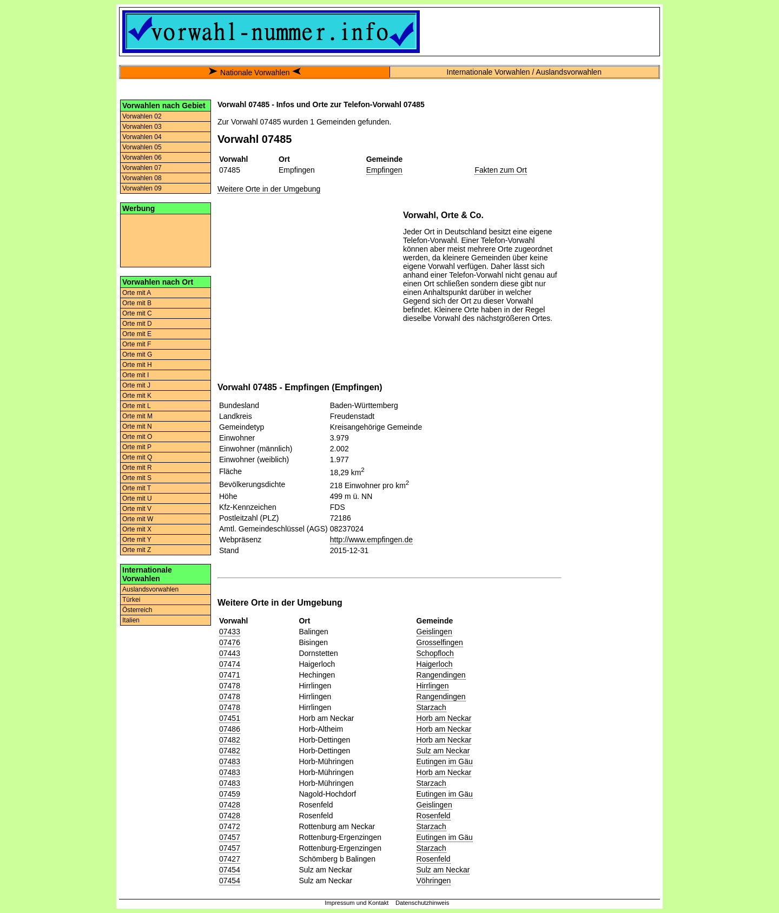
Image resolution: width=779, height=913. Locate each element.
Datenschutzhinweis (422, 902)
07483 (229, 761)
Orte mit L (136, 406)
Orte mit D (137, 323)
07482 (229, 739)
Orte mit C (137, 313)
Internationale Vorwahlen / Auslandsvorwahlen (524, 72)
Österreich (137, 610)
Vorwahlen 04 (142, 137)
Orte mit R (137, 467)
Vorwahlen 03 (142, 126)
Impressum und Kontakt (356, 902)
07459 (229, 794)
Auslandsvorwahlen (150, 589)
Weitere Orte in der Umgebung (268, 189)
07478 (229, 685)
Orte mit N (137, 426)
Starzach (431, 707)
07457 (229, 837)
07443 (229, 653)
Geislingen (434, 631)
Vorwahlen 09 (142, 188)
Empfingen (384, 170)
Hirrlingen (433, 685)
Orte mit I (135, 375)
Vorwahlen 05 (142, 147)
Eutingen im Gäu (445, 761)
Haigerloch (435, 664)
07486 (229, 729)
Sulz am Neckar (443, 750)
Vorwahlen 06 (142, 157)
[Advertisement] (165, 239)
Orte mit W (137, 519)
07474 (229, 664)
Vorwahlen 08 (142, 178)
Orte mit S (136, 478)
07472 (229, 826)
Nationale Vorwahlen (254, 72)
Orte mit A (136, 293)
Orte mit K (136, 395)
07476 (229, 642)
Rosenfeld (434, 815)
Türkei (131, 599)
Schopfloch (435, 653)
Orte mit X (136, 529)
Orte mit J (136, 385)
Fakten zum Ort (500, 170)
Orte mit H (137, 365)
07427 (229, 859)
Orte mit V (136, 509)
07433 (229, 631)
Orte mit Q (137, 457)
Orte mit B (136, 303)
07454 (229, 869)
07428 (229, 804)
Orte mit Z (136, 550)
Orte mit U (137, 498)
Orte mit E (136, 334)
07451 (229, 718)
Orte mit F (136, 344)
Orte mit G (137, 354)
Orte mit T (136, 488)
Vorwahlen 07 (142, 168)
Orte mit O (137, 437)
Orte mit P (136, 447)
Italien (131, 620)
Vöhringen (434, 880)
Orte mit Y (136, 539)
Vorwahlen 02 (142, 116)
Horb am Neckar (444, 718)
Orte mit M (137, 416)
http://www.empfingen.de (371, 539)
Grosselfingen (440, 642)
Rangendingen (441, 675)
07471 (229, 675)
